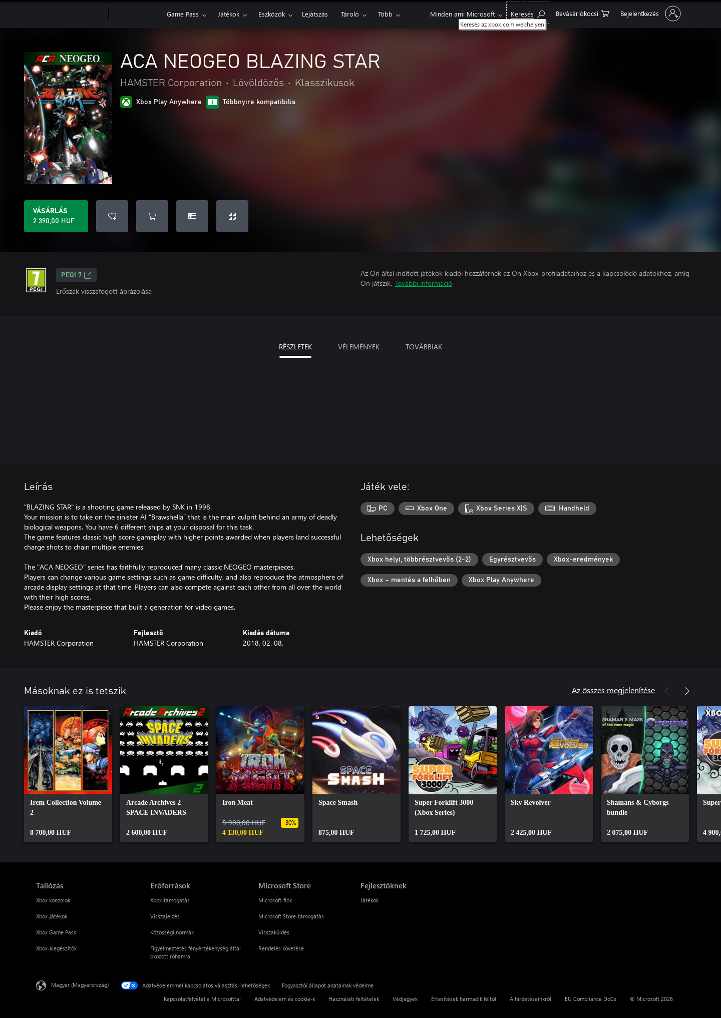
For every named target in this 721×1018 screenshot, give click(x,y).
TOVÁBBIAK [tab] (424, 346)
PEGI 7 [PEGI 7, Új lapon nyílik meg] (76, 275)
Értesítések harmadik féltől (463, 998)
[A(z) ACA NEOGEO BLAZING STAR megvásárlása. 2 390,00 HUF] (56, 216)
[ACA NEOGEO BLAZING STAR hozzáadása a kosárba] (152, 216)
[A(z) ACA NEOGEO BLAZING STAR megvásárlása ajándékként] (192, 216)
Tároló (350, 14)
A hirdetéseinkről (530, 998)
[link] (68, 774)
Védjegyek (405, 998)
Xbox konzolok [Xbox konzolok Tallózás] (53, 900)
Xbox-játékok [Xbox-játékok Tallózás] (51, 916)
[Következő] (687, 691)
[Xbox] (136, 14)
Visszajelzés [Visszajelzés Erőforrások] (165, 916)
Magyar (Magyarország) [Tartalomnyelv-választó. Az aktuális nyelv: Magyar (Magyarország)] (80, 984)
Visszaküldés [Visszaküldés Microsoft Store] (273, 932)
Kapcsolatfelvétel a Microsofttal (202, 998)
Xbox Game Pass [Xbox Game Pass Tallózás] (56, 932)
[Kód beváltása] (232, 216)
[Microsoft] (70, 14)
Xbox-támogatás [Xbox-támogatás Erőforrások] (170, 900)
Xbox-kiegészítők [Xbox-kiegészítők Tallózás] (56, 948)
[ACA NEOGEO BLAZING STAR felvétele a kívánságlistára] (112, 216)
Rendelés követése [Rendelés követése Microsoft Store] (281, 948)
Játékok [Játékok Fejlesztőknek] (369, 900)
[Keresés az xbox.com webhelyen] (527, 13)
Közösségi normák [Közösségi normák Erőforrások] (172, 932)
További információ (423, 283)
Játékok (228, 14)
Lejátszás (315, 14)
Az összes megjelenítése (613, 690)
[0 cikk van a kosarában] (582, 13)
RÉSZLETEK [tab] (295, 346)
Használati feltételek (353, 998)
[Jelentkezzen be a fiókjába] (649, 14)
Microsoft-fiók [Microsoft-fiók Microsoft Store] (275, 900)
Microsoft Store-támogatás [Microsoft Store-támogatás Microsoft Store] (291, 916)
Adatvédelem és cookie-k (284, 998)
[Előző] (667, 691)
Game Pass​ (183, 14)
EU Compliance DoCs (590, 998)
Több (385, 14)
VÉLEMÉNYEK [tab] (359, 346)
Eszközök (271, 14)
